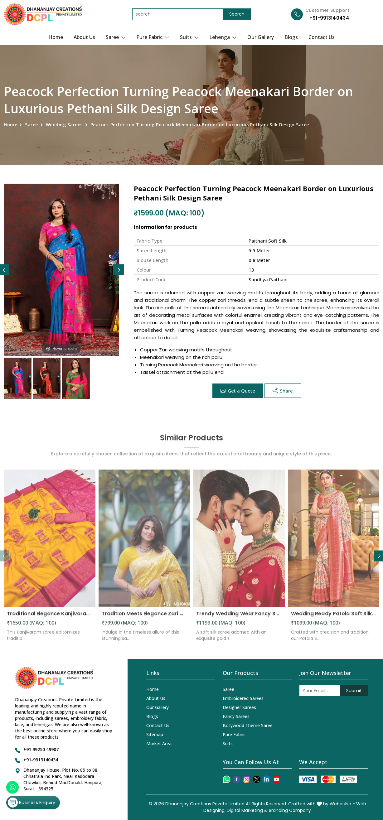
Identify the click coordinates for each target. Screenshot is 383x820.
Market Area (159, 743)
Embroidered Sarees (243, 698)
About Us (84, 37)
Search (237, 14)
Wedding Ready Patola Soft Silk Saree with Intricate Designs (333, 617)
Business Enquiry (31, 803)
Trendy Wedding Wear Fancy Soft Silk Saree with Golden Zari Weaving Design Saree (239, 617)
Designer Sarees (239, 707)
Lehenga (223, 37)
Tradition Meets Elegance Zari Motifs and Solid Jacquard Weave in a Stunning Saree (144, 617)
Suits (189, 37)
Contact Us (321, 37)
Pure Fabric (152, 37)
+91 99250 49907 (41, 749)
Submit (354, 690)
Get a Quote (238, 391)
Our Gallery (260, 37)
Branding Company (290, 810)
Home (55, 37)
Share (283, 391)
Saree (116, 37)
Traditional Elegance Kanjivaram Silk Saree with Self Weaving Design (49, 617)
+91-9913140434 (329, 18)
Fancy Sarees (236, 716)
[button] (118, 269)
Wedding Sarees (64, 125)
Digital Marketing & (247, 810)
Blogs (291, 37)
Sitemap (154, 734)
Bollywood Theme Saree (248, 725)
